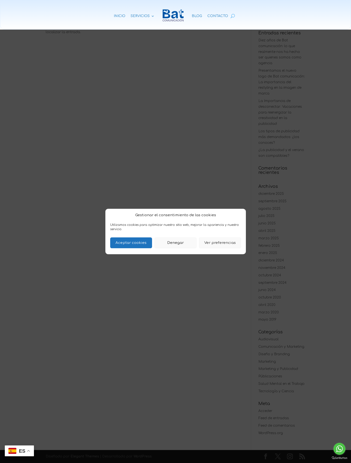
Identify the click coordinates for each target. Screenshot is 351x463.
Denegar (175, 243)
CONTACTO (217, 16)
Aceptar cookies (131, 243)
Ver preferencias (220, 243)
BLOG (197, 16)
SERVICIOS (140, 16)
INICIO (119, 16)
